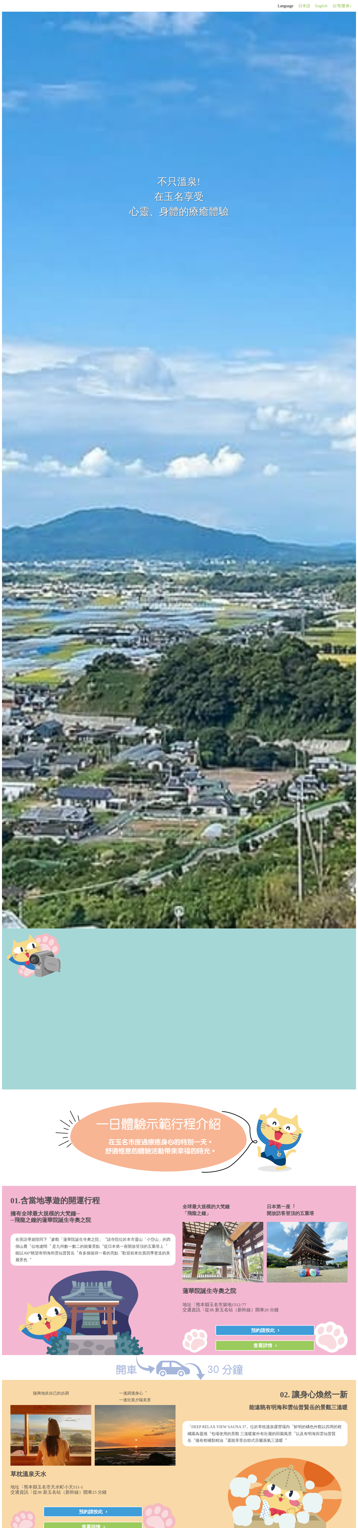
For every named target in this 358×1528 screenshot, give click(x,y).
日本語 (304, 6)
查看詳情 (262, 1345)
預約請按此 (263, 1330)
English (321, 6)
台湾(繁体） (343, 6)
